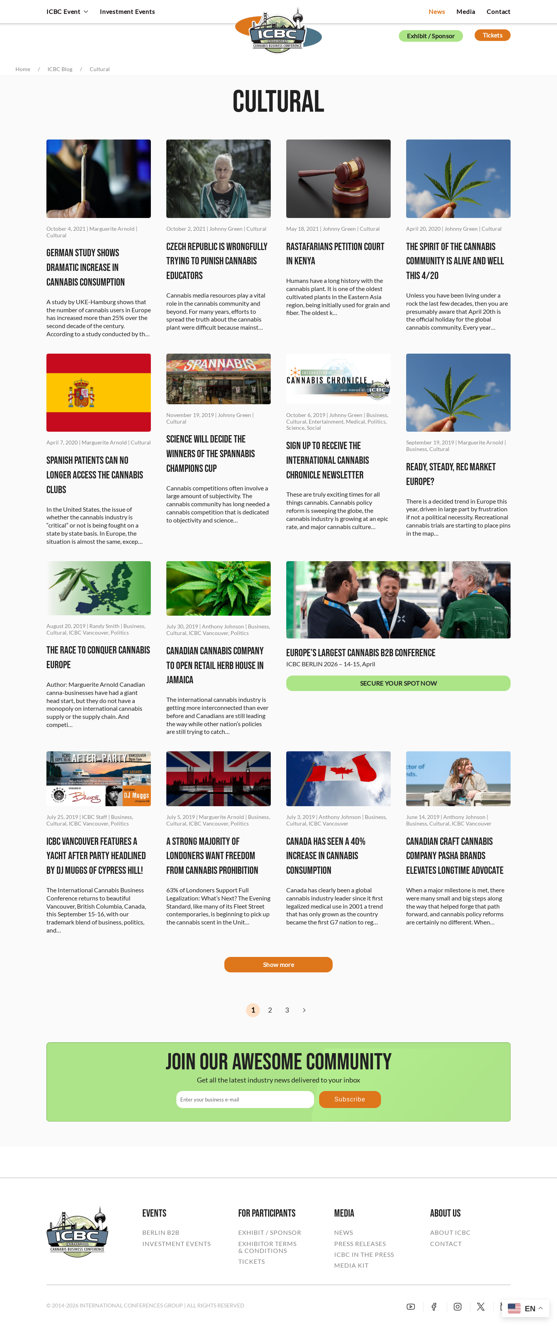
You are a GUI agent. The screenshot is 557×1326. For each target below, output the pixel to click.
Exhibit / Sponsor (430, 35)
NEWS (343, 1232)
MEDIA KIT (351, 1265)
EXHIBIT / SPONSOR (269, 1232)
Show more (278, 964)
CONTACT (446, 1243)
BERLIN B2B (160, 1232)
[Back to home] (278, 25)
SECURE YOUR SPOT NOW (398, 683)
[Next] (304, 1010)
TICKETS (251, 1261)
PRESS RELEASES (360, 1243)
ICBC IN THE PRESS (364, 1254)
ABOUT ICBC (450, 1232)
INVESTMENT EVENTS (176, 1243)
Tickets (492, 35)
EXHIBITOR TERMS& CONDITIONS (267, 1247)
